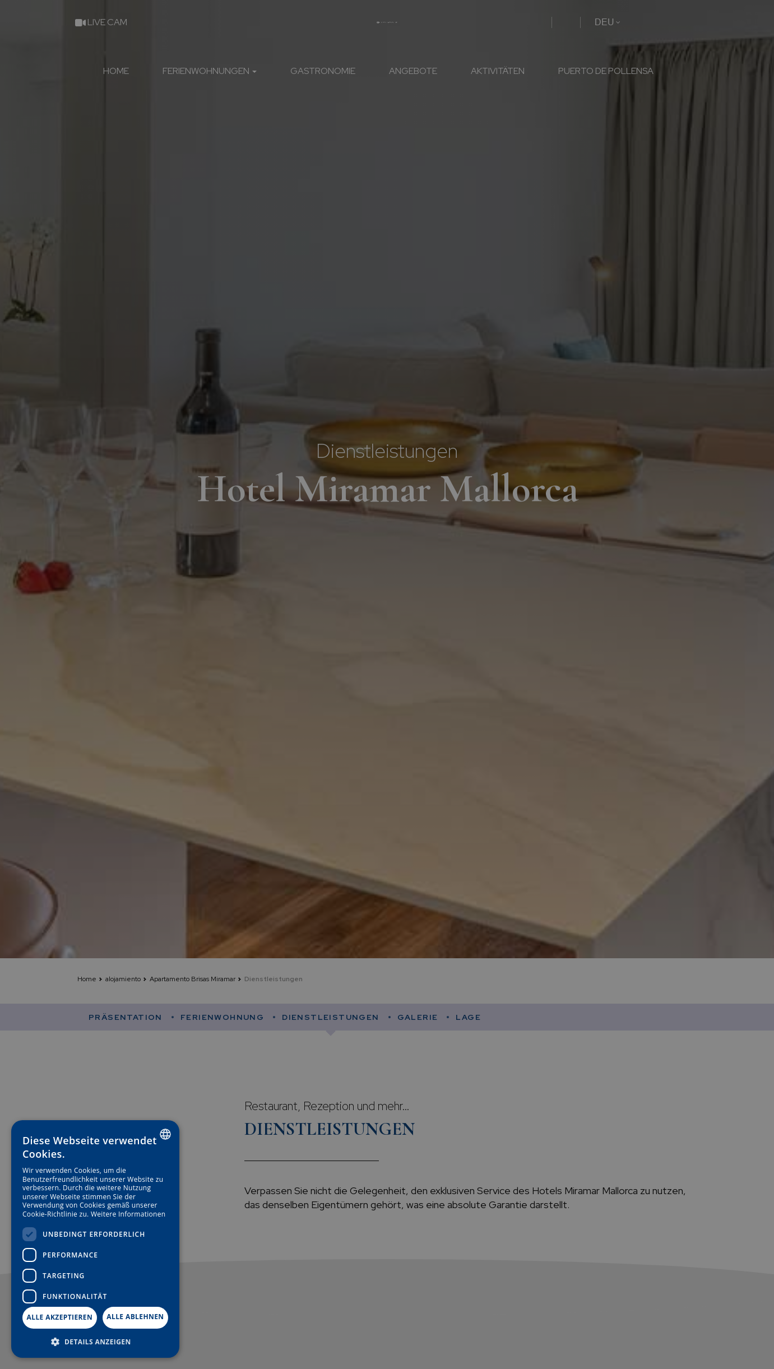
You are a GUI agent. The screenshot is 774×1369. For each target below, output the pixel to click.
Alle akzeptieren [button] (60, 1317)
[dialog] (95, 1239)
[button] (95, 1341)
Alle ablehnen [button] (135, 1316)
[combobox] (165, 1134)
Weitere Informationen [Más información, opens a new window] (128, 1214)
